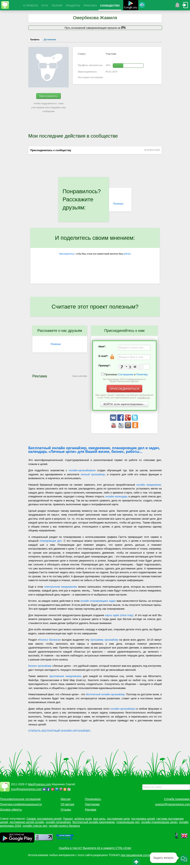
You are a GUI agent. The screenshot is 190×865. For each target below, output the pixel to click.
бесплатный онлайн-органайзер (105, 694)
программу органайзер (104, 639)
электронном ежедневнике (60, 586)
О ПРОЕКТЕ (30, 5)
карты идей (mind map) (119, 615)
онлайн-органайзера (123, 708)
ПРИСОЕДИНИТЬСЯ (124, 388)
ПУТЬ (44, 5)
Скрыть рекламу (79, 376)
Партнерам (92, 804)
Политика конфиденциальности (21, 804)
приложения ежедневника (65, 676)
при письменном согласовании (141, 855)
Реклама (90, 809)
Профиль (35, 39)
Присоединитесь (48, 95)
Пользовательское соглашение (20, 799)
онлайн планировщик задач (159, 822)
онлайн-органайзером (82, 470)
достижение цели (118, 818)
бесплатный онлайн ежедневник (93, 822)
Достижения (50, 39)
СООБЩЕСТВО (110, 5)
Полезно (118, 203)
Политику (142, 374)
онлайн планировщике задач (98, 600)
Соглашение (125, 374)
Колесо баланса (49, 639)
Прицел (68, 818)
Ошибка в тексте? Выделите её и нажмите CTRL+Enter (95, 848)
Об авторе (67, 804)
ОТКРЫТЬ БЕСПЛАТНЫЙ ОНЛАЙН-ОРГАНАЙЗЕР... (60, 730)
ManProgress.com (39, 784)
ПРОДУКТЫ (73, 5)
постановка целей (143, 818)
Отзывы (66, 809)
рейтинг (127, 254)
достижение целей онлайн (27, 822)
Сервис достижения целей (43, 818)
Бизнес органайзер (39, 665)
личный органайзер (93, 474)
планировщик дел (51, 540)
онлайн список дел (35, 825)
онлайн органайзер (58, 822)
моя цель (99, 818)
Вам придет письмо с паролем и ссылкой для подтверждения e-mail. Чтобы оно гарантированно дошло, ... (124, 396)
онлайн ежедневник (148, 484)
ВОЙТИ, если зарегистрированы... (124, 404)
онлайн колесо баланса (64, 825)
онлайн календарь (116, 496)
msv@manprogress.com (26, 789)
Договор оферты (11, 809)
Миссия (66, 799)
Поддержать (93, 799)
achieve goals (83, 818)
